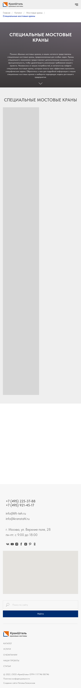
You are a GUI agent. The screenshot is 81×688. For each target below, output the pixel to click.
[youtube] (12, 544)
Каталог (18, 12)
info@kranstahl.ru (18, 519)
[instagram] (17, 544)
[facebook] (21, 544)
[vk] (8, 544)
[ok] (34, 544)
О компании (10, 655)
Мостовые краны (34, 12)
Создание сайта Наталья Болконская (19, 683)
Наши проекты (11, 660)
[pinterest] (30, 544)
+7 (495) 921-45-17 (20, 505)
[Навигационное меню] (76, 5)
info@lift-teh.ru (16, 513)
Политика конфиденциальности (16, 679)
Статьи (7, 666)
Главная (6, 12)
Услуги (7, 649)
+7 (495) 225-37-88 (20, 501)
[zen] (25, 544)
